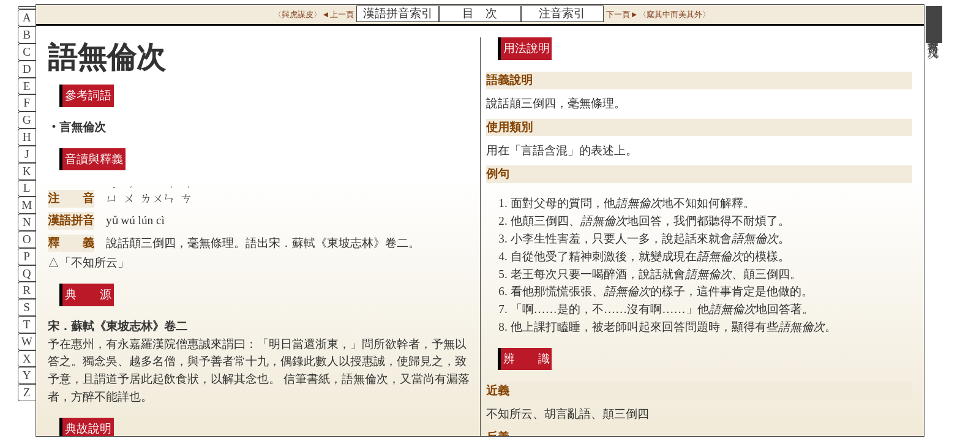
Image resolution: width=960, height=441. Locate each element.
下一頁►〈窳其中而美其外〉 (658, 14)
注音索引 (562, 13)
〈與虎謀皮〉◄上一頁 (313, 14)
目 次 (479, 13)
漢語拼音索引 (398, 13)
